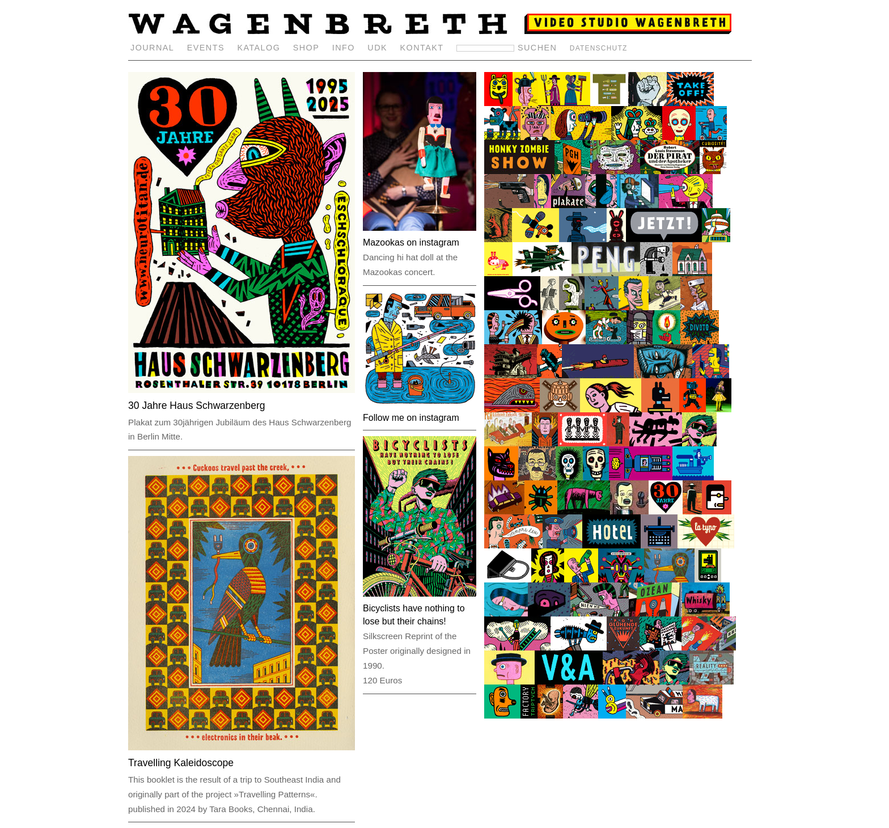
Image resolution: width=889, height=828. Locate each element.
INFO (343, 47)
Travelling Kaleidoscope (181, 762)
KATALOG (258, 47)
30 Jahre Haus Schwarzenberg (196, 405)
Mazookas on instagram (411, 242)
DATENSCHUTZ (599, 48)
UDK (377, 47)
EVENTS (206, 47)
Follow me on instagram (411, 418)
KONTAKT (422, 47)
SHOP (306, 47)
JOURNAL (152, 47)
